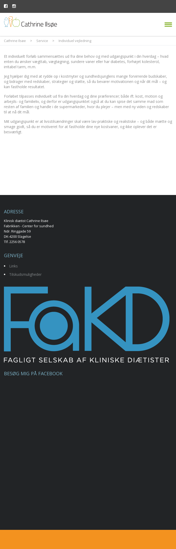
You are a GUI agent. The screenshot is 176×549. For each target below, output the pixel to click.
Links (13, 265)
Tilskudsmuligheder (25, 274)
